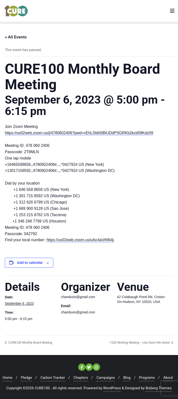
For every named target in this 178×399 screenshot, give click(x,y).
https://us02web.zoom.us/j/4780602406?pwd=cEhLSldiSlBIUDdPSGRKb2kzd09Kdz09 (79, 133)
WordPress (112, 388)
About (168, 377)
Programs (147, 377)
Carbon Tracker (52, 377)
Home (7, 377)
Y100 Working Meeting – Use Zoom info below (140, 342)
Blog (127, 377)
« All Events (16, 37)
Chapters (80, 377)
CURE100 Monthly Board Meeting (30, 342)
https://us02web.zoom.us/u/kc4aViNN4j (80, 240)
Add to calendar (30, 263)
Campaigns (105, 377)
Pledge (26, 377)
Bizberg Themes (159, 388)
